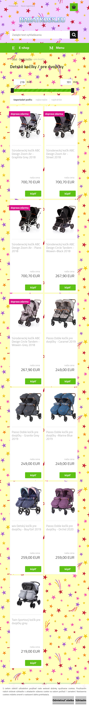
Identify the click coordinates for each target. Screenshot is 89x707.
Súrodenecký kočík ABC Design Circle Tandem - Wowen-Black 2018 (60, 248)
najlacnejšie (41, 99)
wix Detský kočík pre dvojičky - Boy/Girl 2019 (26, 527)
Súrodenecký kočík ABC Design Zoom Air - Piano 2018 (26, 248)
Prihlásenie (13, 5)
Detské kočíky (25, 59)
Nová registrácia (28, 5)
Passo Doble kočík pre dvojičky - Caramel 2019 (61, 339)
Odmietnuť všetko (63, 700)
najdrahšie (56, 99)
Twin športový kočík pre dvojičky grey (26, 621)
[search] (74, 35)
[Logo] (42, 19)
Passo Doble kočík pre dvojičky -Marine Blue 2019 (59, 435)
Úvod (14, 59)
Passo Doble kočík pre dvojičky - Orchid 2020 (59, 527)
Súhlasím (80, 700)
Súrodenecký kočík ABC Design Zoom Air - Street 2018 (60, 154)
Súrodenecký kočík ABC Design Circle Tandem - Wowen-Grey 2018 (26, 341)
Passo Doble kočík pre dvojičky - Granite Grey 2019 (25, 435)
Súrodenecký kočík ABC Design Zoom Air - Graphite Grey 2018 (26, 154)
